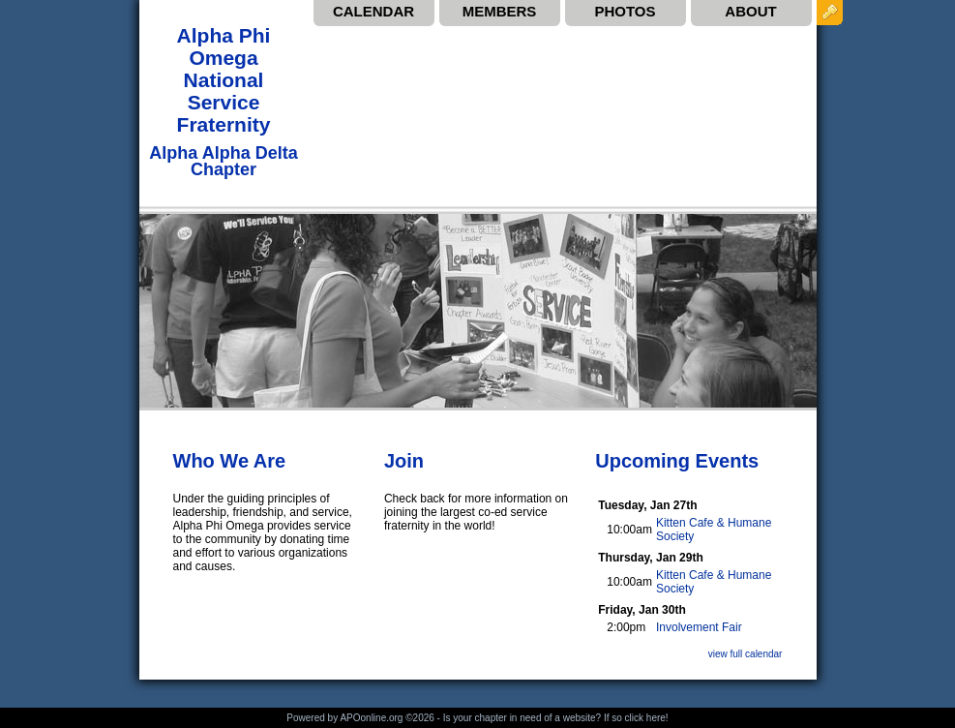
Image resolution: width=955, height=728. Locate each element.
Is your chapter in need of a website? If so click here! (556, 718)
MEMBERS (500, 11)
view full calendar (745, 654)
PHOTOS (624, 11)
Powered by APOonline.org (344, 718)
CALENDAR (373, 11)
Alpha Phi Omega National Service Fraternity (224, 80)
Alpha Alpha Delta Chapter (223, 160)
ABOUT (750, 11)
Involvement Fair (699, 627)
